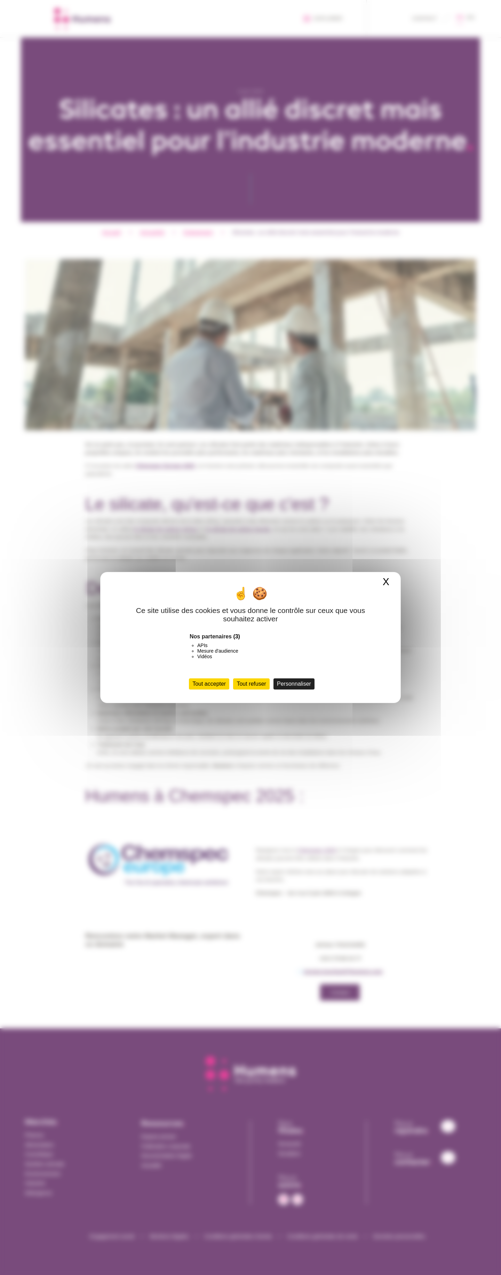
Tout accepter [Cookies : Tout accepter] (209, 684)
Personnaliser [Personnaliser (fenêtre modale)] (294, 684)
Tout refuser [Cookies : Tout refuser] (251, 684)
